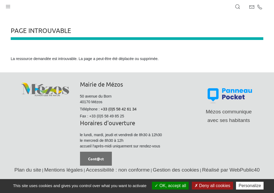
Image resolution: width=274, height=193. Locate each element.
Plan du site (27, 170)
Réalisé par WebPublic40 (231, 170)
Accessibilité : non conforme (118, 170)
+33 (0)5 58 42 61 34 (118, 109)
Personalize (250, 185)
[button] (8, 5)
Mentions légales (63, 170)
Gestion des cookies (176, 170)
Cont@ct (96, 158)
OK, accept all (170, 185)
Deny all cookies (212, 185)
